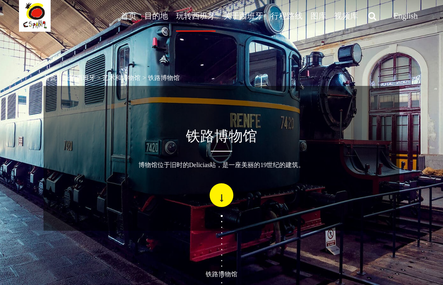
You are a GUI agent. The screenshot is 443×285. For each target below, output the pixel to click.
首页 (128, 15)
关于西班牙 (243, 15)
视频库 (346, 15)
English (406, 15)
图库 (318, 15)
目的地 (156, 15)
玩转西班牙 (196, 15)
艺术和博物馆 (121, 77)
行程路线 (287, 15)
